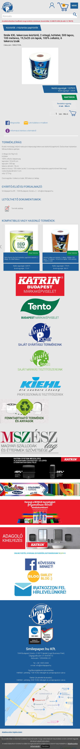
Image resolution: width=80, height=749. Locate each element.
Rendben (45, 746)
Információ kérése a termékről (20, 131)
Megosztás (12, 123)
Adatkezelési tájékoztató (12, 732)
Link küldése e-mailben (36, 123)
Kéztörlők (10, 27)
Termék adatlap (14, 208)
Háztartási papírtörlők (27, 27)
